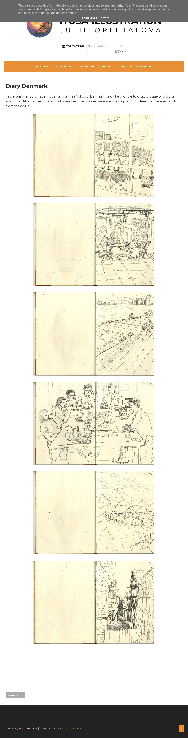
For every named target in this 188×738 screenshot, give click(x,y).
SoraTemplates (28, 728)
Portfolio (64, 66)
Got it (105, 18)
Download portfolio (135, 66)
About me (87, 66)
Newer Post (15, 695)
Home (42, 66)
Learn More (89, 18)
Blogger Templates (70, 728)
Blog (106, 66)
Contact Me (73, 46)
